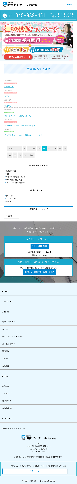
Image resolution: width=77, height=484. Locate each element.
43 (39, 148)
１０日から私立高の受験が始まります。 (20, 126)
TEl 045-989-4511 (39, 246)
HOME (5, 292)
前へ (10, 148)
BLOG (5, 376)
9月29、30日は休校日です (15, 183)
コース (5, 329)
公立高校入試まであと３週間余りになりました (23, 135)
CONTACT (7, 418)
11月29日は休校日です (14, 180)
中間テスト (9, 87)
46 (55, 148)
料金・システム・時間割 (12, 336)
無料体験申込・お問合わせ (13, 428)
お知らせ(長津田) (9, 112)
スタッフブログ (11, 199)
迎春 (7, 174)
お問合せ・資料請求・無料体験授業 (39, 272)
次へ (31, 155)
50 (15, 155)
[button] (70, 5)
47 (60, 148)
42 (34, 148)
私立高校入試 (11, 171)
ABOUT (5, 312)
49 (10, 155)
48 (65, 148)
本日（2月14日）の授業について (17, 116)
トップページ (8, 301)
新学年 (7, 96)
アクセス (6, 358)
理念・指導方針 (9, 322)
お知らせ (9, 196)
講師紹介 (6, 351)
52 (25, 155)
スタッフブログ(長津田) (11, 83)
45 (49, 148)
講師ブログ (10, 201)
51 (20, 155)
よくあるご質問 (9, 344)
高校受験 (8, 106)
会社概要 (6, 366)
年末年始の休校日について (15, 177)
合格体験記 (7, 408)
